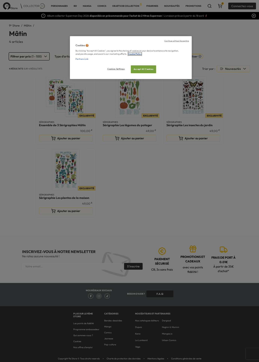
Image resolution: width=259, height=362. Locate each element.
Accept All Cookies (143, 69)
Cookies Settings (116, 69)
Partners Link (82, 59)
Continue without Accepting (176, 41)
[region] (131, 57)
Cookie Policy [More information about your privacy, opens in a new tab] (134, 54)
